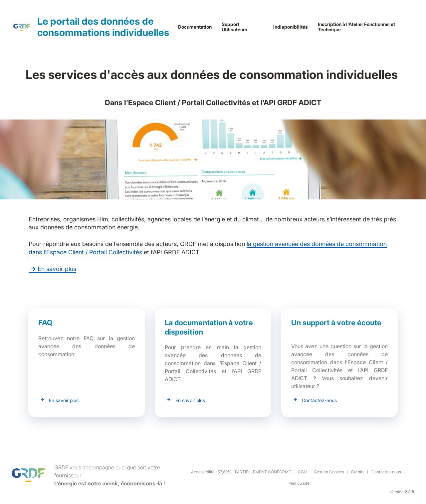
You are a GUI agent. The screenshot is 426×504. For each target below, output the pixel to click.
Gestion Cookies (329, 471)
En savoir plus (52, 268)
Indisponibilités (290, 27)
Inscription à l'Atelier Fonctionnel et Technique (356, 27)
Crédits (357, 471)
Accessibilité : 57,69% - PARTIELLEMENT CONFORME (241, 471)
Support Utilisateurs (234, 27)
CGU (302, 471)
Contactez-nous (319, 400)
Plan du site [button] (299, 483)
